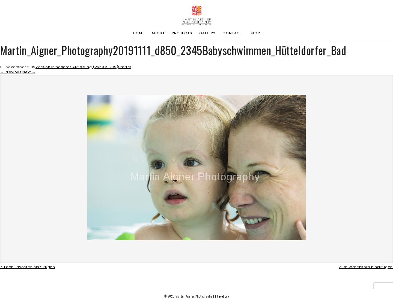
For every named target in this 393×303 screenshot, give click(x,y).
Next (28, 72)
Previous (11, 72)
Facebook (223, 296)
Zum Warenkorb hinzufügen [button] (366, 266)
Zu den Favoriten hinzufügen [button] (27, 266)
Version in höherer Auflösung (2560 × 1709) (76, 66)
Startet (124, 66)
